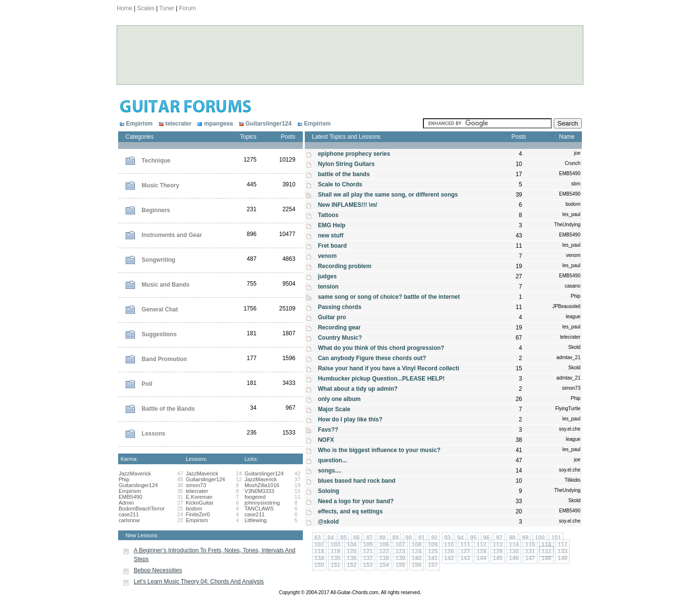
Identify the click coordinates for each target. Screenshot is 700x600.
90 (408, 537)
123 (400, 551)
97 (499, 537)
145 (498, 558)
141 (433, 558)
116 (546, 544)
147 (530, 558)
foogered (255, 497)
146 (514, 558)
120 (351, 551)
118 (319, 551)
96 (486, 537)
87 (369, 537)
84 (330, 537)
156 (416, 565)
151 (335, 565)
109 (433, 544)
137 (368, 558)
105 (368, 544)
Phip (124, 479)
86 (356, 537)
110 (449, 544)
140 (416, 558)
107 (400, 544)
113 (498, 544)
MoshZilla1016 (262, 485)
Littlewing (256, 520)
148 (546, 558)
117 (562, 544)
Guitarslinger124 (264, 123)
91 (421, 537)
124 (416, 551)
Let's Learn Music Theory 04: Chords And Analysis (199, 581)
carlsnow (129, 520)
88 (382, 537)
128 (481, 551)
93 (447, 537)
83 (318, 537)
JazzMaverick (135, 473)
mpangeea (214, 123)
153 (368, 565)
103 (335, 544)
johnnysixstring (262, 503)
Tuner (166, 8)
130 (514, 551)
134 (319, 558)
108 (416, 544)
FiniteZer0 (198, 514)
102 (319, 544)
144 (481, 558)
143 (465, 558)
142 (449, 558)
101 (556, 537)
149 (562, 558)
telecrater (174, 123)
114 (514, 544)
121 (368, 551)
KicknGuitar (199, 503)
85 (343, 537)
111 (465, 544)
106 (384, 544)
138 (384, 558)
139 (400, 558)
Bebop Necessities (158, 570)
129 (498, 551)
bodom (194, 508)
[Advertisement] (301, 55)
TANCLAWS (259, 508)
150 (319, 565)
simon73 (196, 485)
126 (449, 551)
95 (473, 537)
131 (530, 551)
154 (384, 565)
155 (400, 565)
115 (530, 544)
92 (434, 537)
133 (562, 551)
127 (465, 551)
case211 (129, 514)
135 (335, 558)
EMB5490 (130, 497)
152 (351, 565)
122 (384, 551)
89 (395, 537)
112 (481, 544)
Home (124, 8)
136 (351, 558)
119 (335, 551)
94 (460, 537)
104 (351, 544)
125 (433, 551)
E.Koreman (199, 497)
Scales (146, 8)
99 (525, 537)
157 (433, 565)
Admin (126, 503)
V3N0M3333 (259, 491)
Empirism (136, 123)
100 (540, 537)
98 (512, 537)
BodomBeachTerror (142, 508)
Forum (187, 8)
